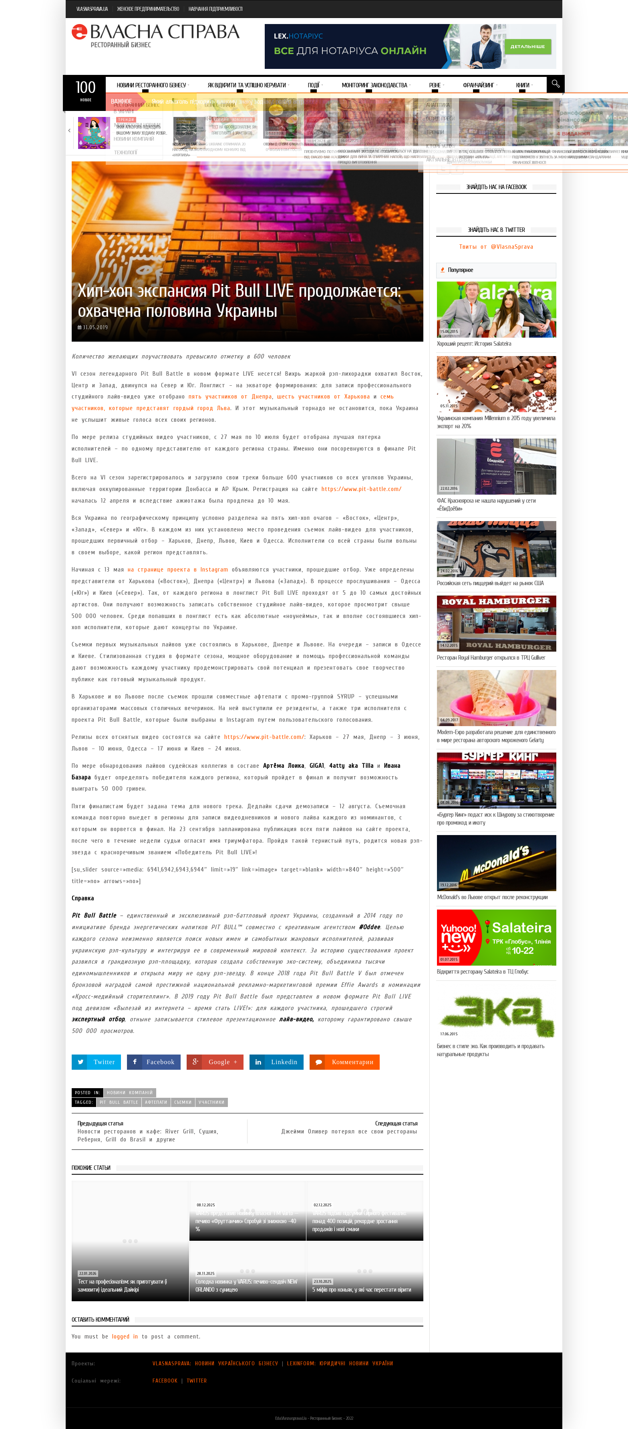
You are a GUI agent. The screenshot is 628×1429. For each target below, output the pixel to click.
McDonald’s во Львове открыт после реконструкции (492, 897)
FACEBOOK (165, 1380)
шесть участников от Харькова (323, 396)
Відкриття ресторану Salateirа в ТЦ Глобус (482, 971)
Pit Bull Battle (119, 1102)
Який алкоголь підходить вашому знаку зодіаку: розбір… (141, 130)
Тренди (126, 119)
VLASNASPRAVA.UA (92, 9)
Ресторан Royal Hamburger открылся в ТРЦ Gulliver (491, 657)
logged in (125, 1336)
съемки (183, 1102)
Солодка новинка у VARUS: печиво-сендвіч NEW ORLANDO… (522, 130)
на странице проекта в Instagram (178, 569)
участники (212, 1102)
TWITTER (197, 1380)
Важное (121, 101)
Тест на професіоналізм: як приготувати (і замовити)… (233, 130)
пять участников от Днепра (230, 396)
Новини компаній (233, 119)
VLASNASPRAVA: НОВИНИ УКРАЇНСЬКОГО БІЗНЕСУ (215, 1363)
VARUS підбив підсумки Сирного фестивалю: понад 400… (424, 133)
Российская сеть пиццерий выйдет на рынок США (490, 583)
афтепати (156, 1102)
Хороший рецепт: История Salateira (474, 343)
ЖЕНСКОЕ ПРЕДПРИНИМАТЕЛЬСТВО (148, 9)
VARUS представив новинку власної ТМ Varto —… (328, 130)
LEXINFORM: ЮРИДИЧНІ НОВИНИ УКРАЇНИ (340, 1363)
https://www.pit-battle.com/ (362, 489)
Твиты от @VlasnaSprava (496, 246)
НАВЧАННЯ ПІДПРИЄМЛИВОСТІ (215, 9)
